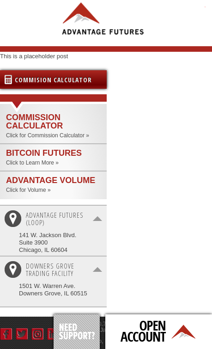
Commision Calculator (53, 79)
